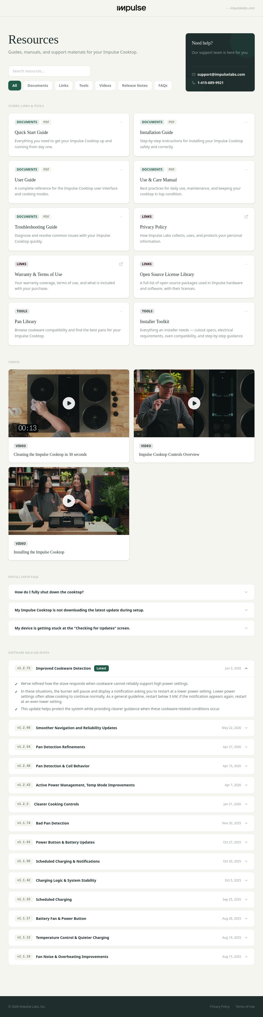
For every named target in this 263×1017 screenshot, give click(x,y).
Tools (83, 85)
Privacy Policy (220, 1007)
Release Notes (135, 85)
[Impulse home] (131, 8)
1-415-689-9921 (208, 82)
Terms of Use (245, 1007)
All (14, 85)
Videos (105, 85)
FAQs (163, 85)
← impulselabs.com (240, 8)
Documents (38, 85)
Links (64, 85)
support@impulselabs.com (218, 74)
